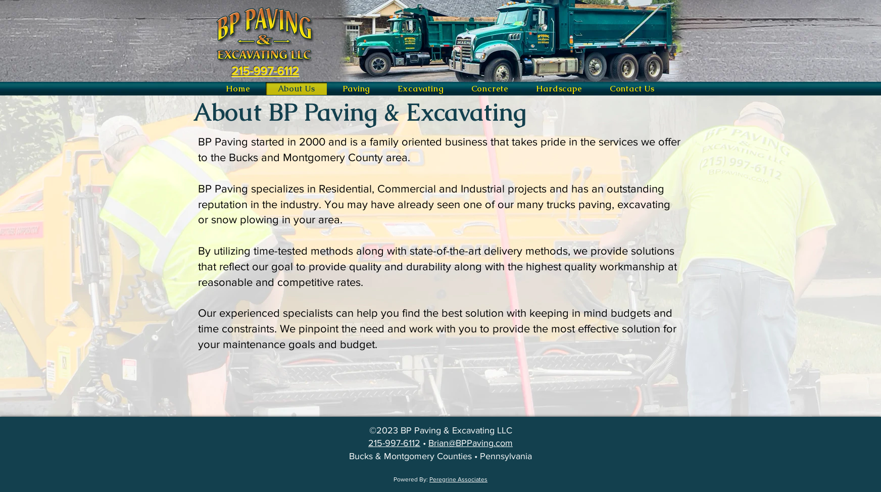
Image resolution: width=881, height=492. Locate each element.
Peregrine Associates (458, 479)
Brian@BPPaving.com (470, 443)
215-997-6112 (394, 443)
